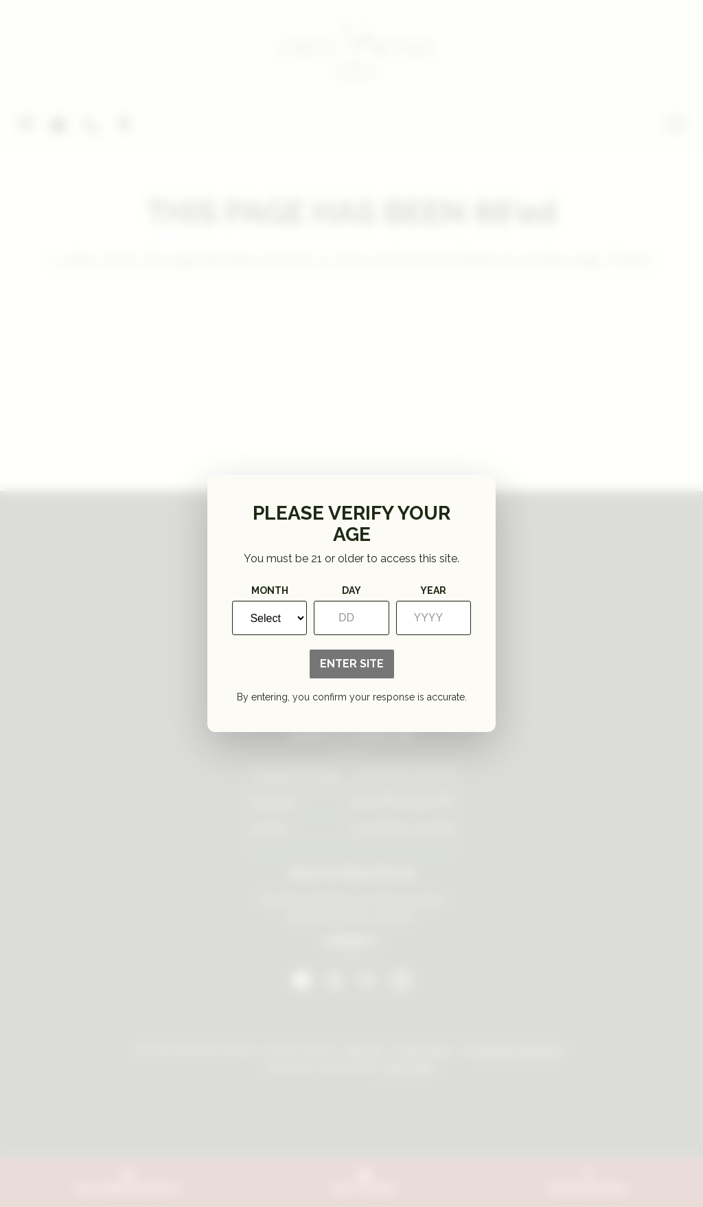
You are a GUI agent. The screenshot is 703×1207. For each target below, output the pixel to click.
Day (351, 590)
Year (433, 590)
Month (269, 590)
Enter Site (352, 663)
